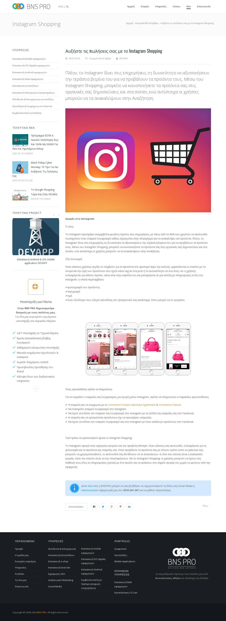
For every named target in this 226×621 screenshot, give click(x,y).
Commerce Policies (170, 404)
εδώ (90, 486)
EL (67, 6)
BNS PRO (41, 612)
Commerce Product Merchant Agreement (132, 404)
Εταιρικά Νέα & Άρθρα (100, 58)
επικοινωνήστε (90, 490)
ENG (60, 6)
